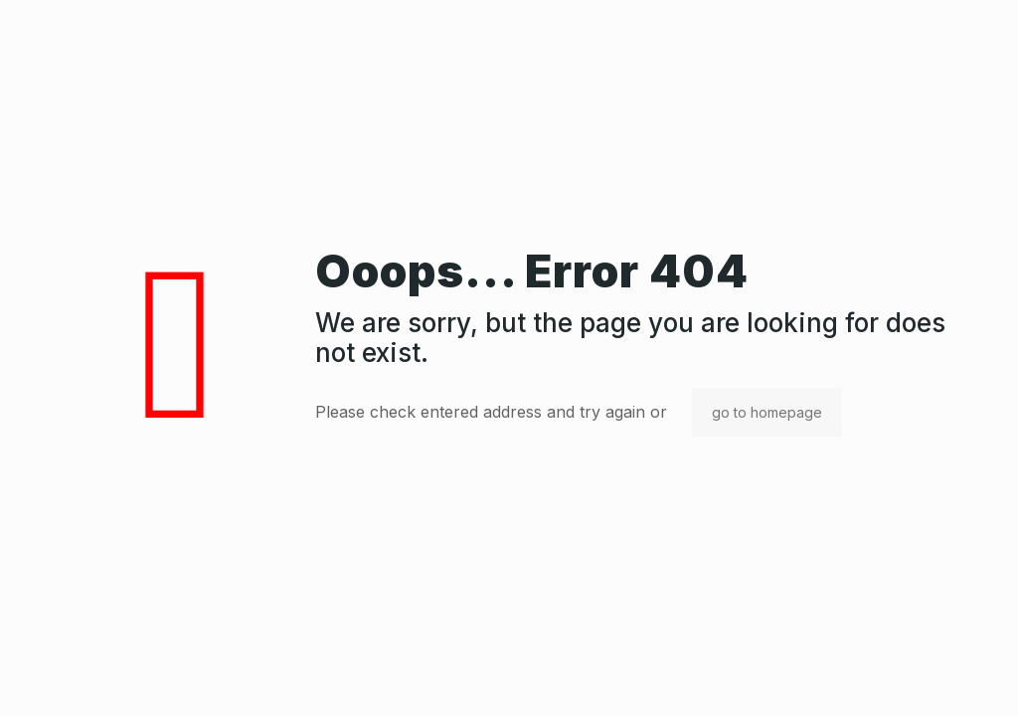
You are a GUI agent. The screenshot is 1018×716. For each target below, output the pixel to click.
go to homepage (767, 412)
